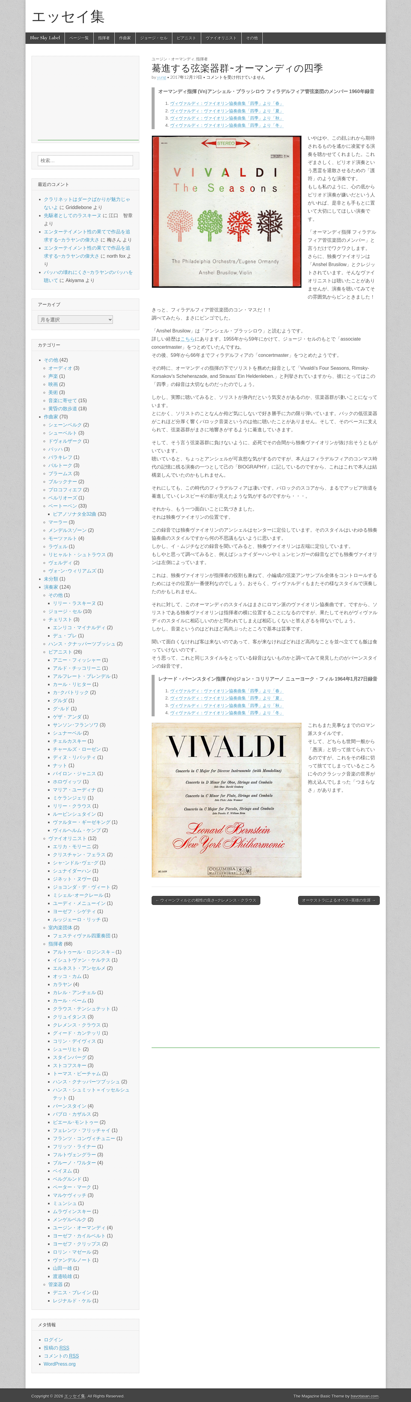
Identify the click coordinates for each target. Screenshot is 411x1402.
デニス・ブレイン (72, 1292)
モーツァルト (62, 538)
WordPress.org (60, 1364)
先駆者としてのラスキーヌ (72, 215)
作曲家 (125, 38)
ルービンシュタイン (74, 814)
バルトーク (60, 465)
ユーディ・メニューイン (79, 903)
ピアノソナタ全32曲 (75, 514)
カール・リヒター (72, 684)
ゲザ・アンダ (67, 716)
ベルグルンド (67, 1179)
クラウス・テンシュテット (81, 1008)
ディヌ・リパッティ (74, 757)
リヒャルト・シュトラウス (77, 554)
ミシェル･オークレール (78, 895)
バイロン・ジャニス (74, 773)
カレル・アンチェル (74, 992)
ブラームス (60, 473)
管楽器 (55, 1284)
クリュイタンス (69, 1016)
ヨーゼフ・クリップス (77, 1243)
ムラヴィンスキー (72, 1211)
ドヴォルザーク (65, 441)
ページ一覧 (79, 38)
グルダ (60, 700)
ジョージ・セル (154, 38)
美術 (53, 392)
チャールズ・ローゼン (77, 749)
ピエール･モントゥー (75, 1122)
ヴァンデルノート (72, 1260)
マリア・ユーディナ (74, 789)
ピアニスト (186, 38)
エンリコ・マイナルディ (79, 627)
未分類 (51, 578)
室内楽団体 (60, 927)
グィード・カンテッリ (77, 1033)
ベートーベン (62, 505)
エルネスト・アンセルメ (79, 968)
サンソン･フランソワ (75, 724)
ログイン (53, 1339)
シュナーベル (67, 733)
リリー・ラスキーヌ (74, 603)
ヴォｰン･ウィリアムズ (72, 570)
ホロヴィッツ (67, 781)
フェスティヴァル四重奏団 (81, 935)
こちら (187, 338)
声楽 (53, 376)
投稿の (56, 1348)
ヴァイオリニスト (221, 38)
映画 (53, 384)
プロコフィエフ (65, 489)
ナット (60, 765)
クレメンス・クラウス (77, 1024)
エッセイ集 (68, 16)
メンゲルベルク (69, 1219)
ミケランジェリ (69, 797)
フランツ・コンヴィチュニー (84, 1138)
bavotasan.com (365, 1396)
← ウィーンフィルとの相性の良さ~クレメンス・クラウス (206, 900)
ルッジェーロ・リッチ (77, 919)
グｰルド (61, 708)
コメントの (61, 1356)
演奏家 (51, 587)
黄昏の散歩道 (62, 408)
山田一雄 (62, 1268)
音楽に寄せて (62, 400)
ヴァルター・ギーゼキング (81, 822)
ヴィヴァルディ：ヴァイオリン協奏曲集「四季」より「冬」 (227, 125)
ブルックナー (62, 481)
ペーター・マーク (72, 1187)
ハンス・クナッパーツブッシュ (82, 643)
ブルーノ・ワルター (74, 1162)
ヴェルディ (60, 562)
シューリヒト (67, 1049)
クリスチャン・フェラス (79, 854)
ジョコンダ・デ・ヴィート (81, 887)
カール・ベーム (69, 1000)
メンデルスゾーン (67, 530)
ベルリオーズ (62, 497)
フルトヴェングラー (74, 1154)
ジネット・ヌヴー (72, 879)
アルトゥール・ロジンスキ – (83, 951)
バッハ (55, 449)
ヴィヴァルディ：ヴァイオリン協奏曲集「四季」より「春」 (227, 103)
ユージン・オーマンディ (173, 58)
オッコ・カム (67, 976)
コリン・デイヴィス (74, 1041)
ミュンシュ (65, 1203)
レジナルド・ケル (72, 1300)
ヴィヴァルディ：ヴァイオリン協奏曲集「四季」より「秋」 (227, 118)
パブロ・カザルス (72, 1114)
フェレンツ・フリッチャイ (81, 1130)
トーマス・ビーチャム (77, 1073)
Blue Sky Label (45, 38)
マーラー (58, 522)
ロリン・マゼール (72, 1252)
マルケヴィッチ (69, 1195)
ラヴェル (58, 546)
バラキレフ (60, 457)
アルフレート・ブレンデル (81, 676)
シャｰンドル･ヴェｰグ (75, 862)
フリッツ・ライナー (74, 1146)
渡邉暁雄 (62, 1276)
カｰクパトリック (71, 692)
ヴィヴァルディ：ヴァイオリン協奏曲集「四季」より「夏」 (227, 110)
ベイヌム (62, 1170)
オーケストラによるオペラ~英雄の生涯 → (339, 900)
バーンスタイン (69, 1106)
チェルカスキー (69, 741)
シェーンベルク (65, 424)
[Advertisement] (266, 979)
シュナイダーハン (72, 870)
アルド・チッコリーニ (77, 668)
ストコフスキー (69, 1065)
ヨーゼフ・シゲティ (74, 911)
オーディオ (60, 368)
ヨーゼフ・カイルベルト (79, 1235)
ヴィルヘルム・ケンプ (77, 830)
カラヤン (62, 984)
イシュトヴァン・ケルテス (81, 960)
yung (161, 77)
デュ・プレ (65, 635)
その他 (252, 38)
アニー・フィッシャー (77, 660)
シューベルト (62, 432)
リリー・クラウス (72, 806)
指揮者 (104, 38)
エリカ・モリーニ (72, 846)
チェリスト (60, 619)
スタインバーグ (69, 1057)
